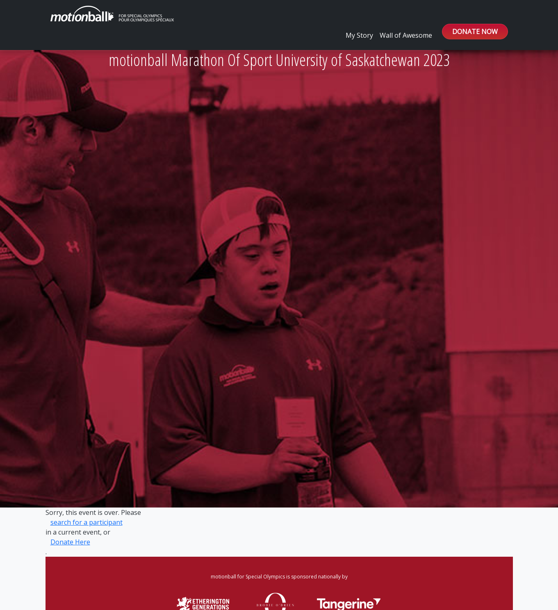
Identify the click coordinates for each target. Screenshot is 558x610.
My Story (359, 35)
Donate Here (70, 541)
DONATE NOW (475, 31)
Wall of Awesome (406, 35)
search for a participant (86, 522)
